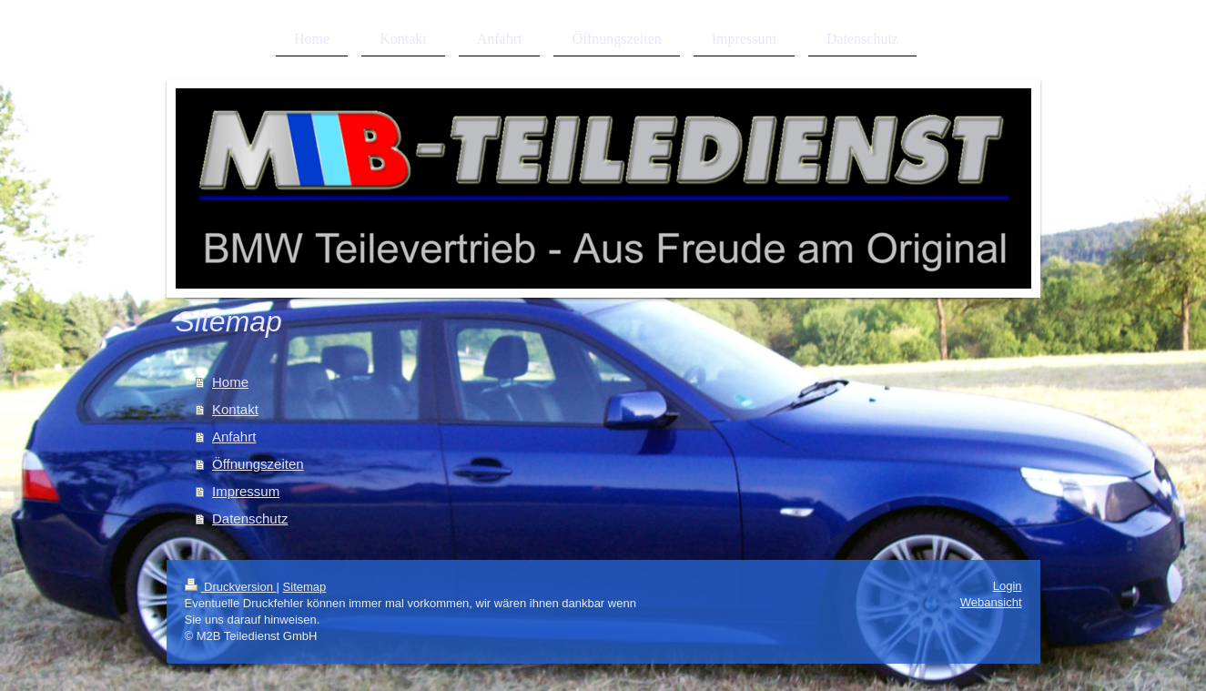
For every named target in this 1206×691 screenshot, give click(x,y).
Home (230, 382)
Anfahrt (234, 436)
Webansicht (991, 602)
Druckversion (231, 587)
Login (1007, 586)
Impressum (245, 491)
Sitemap (305, 587)
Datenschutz (250, 518)
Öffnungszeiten (258, 464)
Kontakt (235, 409)
